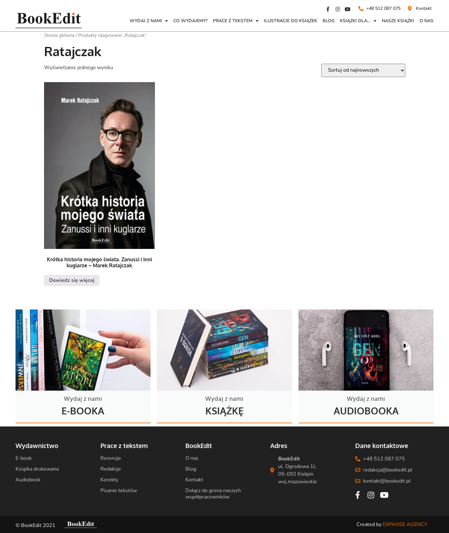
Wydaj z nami (149, 21)
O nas (191, 458)
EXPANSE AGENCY (405, 524)
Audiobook (28, 480)
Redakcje (110, 469)
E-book (24, 458)
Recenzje (110, 458)
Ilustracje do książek (290, 21)
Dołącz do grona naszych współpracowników (213, 493)
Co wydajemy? (190, 21)
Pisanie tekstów (118, 490)
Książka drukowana (37, 469)
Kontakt (194, 480)
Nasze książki (398, 21)
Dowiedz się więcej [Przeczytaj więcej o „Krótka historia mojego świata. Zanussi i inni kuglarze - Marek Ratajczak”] (71, 280)
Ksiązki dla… (358, 21)
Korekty (109, 480)
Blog (329, 21)
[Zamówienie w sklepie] (363, 70)
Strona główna (59, 35)
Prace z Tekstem (236, 21)
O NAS (426, 21)
